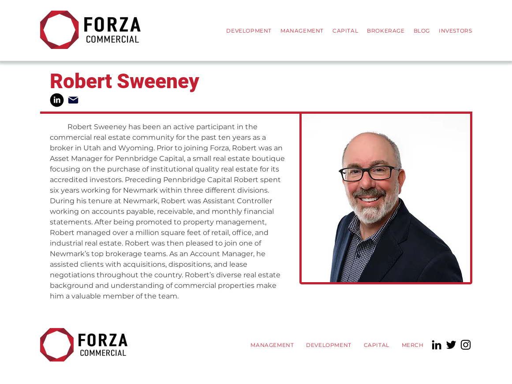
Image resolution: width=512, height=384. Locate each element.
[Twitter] (451, 344)
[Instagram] (465, 344)
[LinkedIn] (436, 344)
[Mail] (73, 100)
